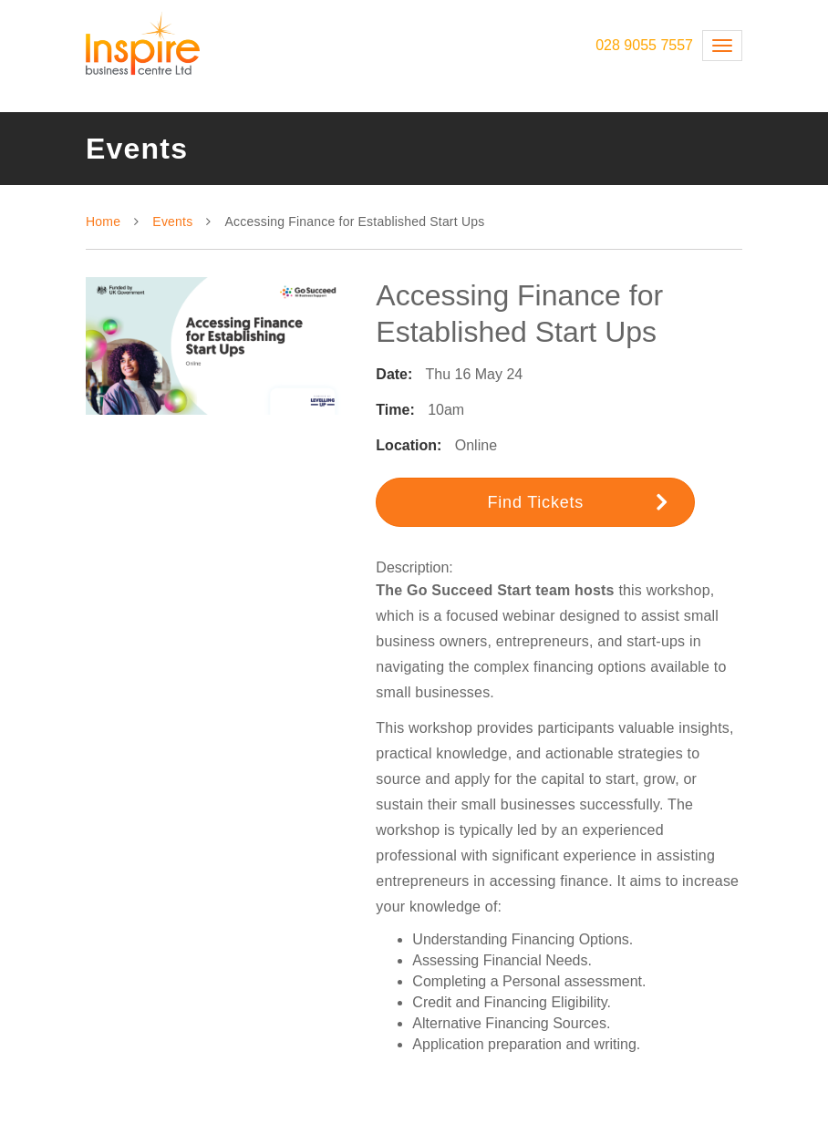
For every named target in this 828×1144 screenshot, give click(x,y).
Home (103, 221)
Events (172, 221)
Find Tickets (578, 501)
